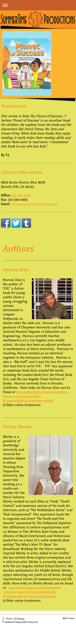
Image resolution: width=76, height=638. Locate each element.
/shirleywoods (45, 596)
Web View (68, 618)
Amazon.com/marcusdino (22, 396)
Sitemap (20, 618)
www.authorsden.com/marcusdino (41, 392)
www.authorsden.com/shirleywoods (34, 587)
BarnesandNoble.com (19, 596)
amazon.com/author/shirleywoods (29, 592)
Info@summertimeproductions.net (34, 204)
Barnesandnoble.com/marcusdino (28, 400)
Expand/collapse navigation (38, 5)
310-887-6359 (21, 195)
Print (7, 618)
